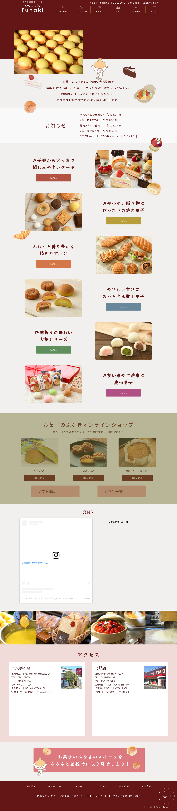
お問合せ (146, 786)
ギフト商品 (47, 504)
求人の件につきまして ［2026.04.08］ (102, 128)
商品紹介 (31, 786)
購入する (39, 491)
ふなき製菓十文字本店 (117, 534)
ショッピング (55, 786)
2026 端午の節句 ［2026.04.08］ (99, 133)
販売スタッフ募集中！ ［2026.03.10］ (102, 138)
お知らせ (80, 786)
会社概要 (124, 786)
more (53, 191)
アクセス (102, 786)
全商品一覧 (113, 504)
